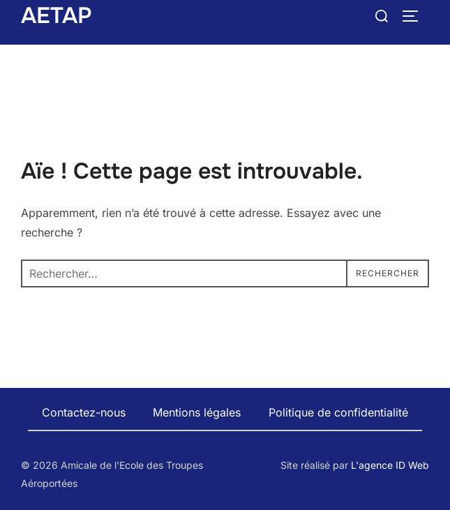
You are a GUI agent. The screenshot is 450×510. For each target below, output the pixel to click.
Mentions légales (197, 412)
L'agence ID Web (390, 465)
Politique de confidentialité (338, 412)
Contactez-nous (84, 412)
